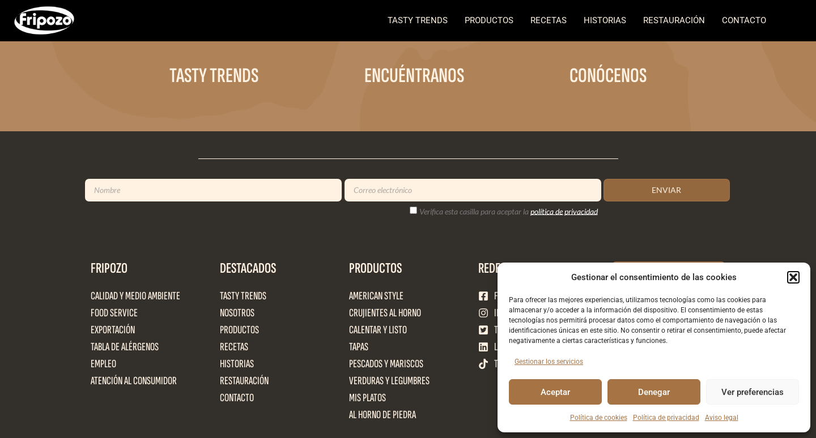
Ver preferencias (752, 392)
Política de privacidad (666, 418)
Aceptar (555, 392)
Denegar (654, 392)
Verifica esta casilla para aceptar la (508, 211)
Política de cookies (598, 418)
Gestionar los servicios (549, 362)
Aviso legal (721, 418)
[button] (793, 277)
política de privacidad (564, 211)
